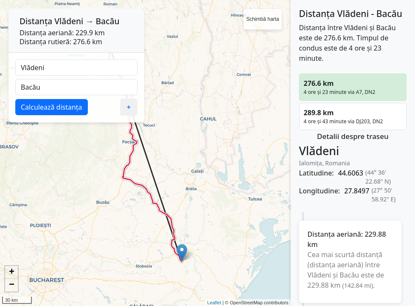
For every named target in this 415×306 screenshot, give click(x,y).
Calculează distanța (51, 107)
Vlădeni (68, 21)
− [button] (11, 285)
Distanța (36, 21)
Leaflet (214, 302)
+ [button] (11, 272)
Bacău (107, 21)
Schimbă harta (262, 19)
